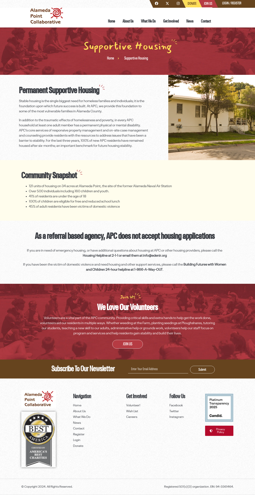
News (189, 21)
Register (236, 3)
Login (225, 3)
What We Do (148, 21)
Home (111, 21)
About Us (128, 21)
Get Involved (171, 21)
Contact (206, 21)
